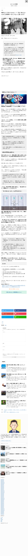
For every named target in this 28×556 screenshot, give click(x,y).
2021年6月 (2, 495)
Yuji (5, 325)
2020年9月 (2, 500)
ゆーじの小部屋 (14, 4)
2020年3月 (2, 505)
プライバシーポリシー (15, 547)
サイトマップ (9, 547)
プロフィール (20, 547)
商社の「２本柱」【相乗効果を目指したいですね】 (11, 412)
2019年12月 (2, 508)
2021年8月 (2, 494)
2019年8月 (2, 512)
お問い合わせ (5, 547)
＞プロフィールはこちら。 (6, 440)
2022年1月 (2, 489)
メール (4, 346)
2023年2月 (2, 481)
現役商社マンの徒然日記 (14, 552)
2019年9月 (2, 511)
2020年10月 (2, 499)
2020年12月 (2, 498)
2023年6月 (2, 479)
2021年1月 (2, 497)
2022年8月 (2, 484)
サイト (4, 349)
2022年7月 (2, 485)
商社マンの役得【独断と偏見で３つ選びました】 (15, 383)
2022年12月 (2, 482)
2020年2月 (2, 506)
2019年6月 (2, 514)
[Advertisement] (14, 83)
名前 (3, 343)
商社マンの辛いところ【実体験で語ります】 (11, 286)
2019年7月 (2, 513)
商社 (2, 321)
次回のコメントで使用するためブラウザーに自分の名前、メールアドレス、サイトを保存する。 (14, 355)
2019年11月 (2, 509)
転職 (1, 521)
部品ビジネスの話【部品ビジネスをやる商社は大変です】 (13, 285)
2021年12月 (2, 490)
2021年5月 (2, 496)
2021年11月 (2, 491)
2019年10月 (2, 510)
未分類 (2, 519)
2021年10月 (2, 492)
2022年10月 (2, 483)
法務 (1, 520)
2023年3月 (2, 480)
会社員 (2, 517)
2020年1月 (2, 507)
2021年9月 (2, 493)
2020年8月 (2, 501)
